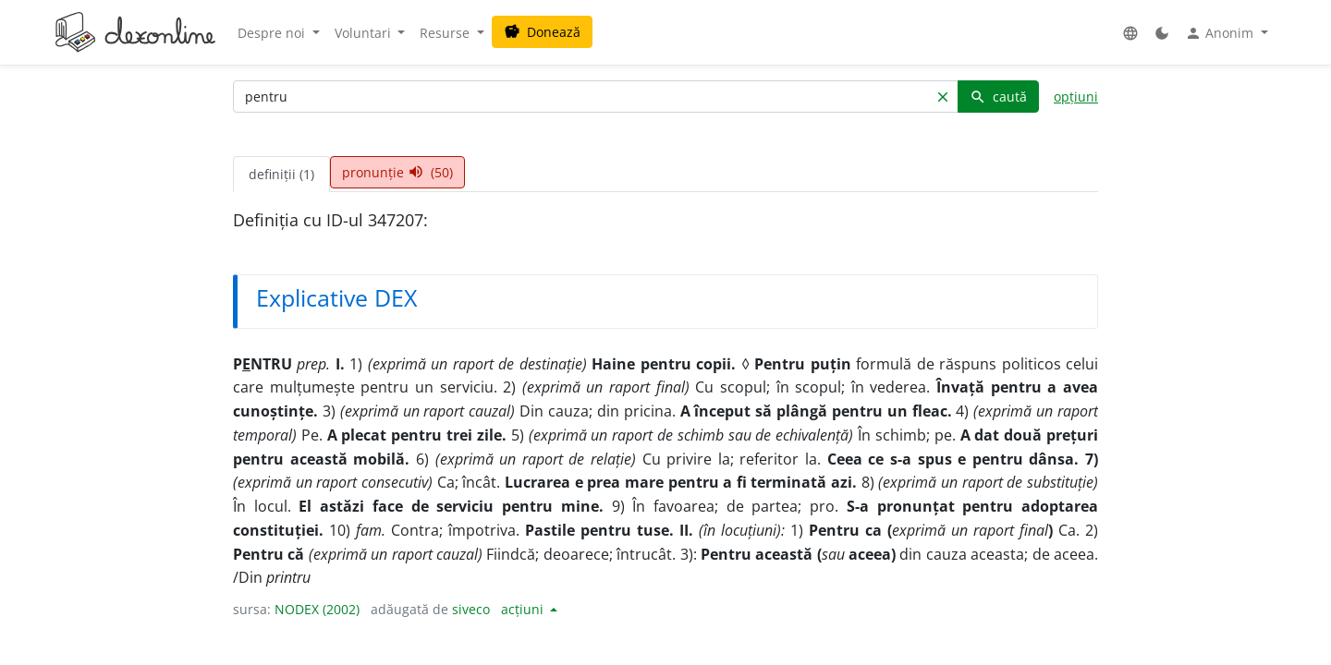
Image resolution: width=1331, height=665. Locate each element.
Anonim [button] (1221, 33)
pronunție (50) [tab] (397, 172)
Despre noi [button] (273, 33)
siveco (471, 609)
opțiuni (1076, 96)
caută (998, 96)
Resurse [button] (446, 33)
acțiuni (524, 609)
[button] (1130, 33)
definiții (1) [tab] (281, 174)
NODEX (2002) (317, 609)
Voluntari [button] (365, 33)
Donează (542, 32)
